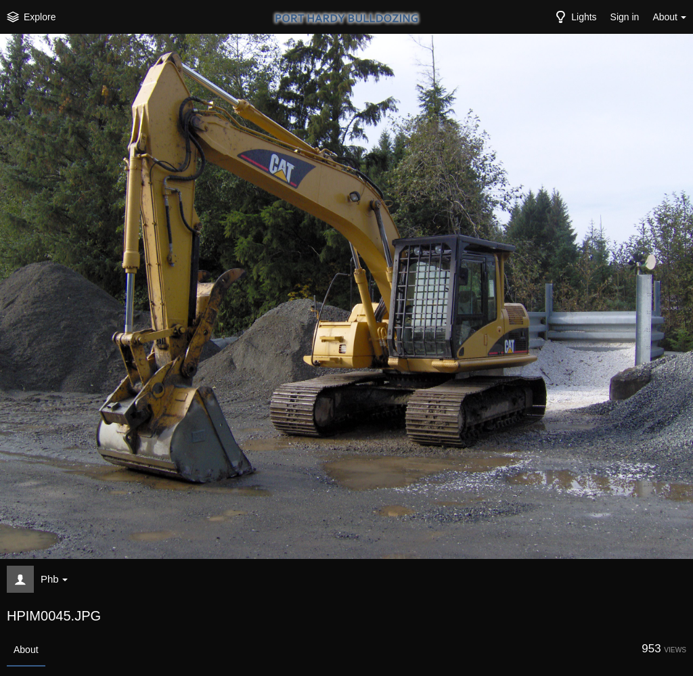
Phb (54, 579)
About (26, 649)
